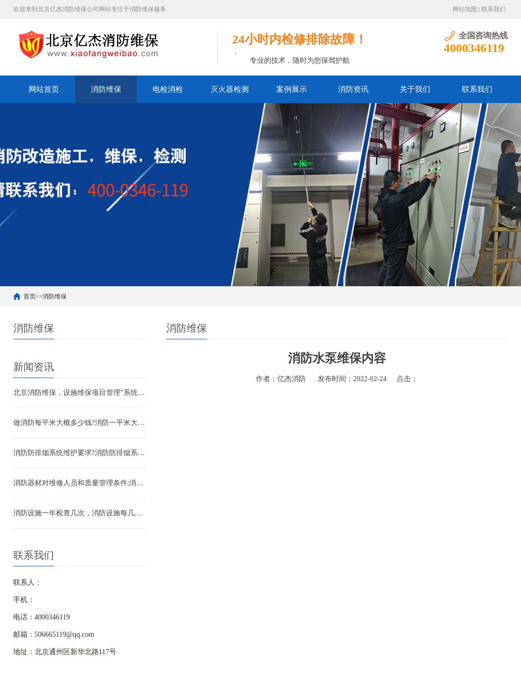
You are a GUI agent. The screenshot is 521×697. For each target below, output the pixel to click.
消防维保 (106, 89)
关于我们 (415, 89)
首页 (29, 296)
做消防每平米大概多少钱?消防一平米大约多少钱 (79, 423)
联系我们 (493, 9)
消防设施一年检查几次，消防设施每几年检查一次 (79, 513)
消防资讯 (353, 89)
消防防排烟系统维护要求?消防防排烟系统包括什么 (79, 453)
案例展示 (291, 89)
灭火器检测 (230, 89)
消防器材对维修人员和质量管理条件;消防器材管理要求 (79, 483)
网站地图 (465, 9)
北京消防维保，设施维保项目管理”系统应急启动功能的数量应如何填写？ (79, 392)
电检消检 (167, 89)
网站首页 (44, 89)
